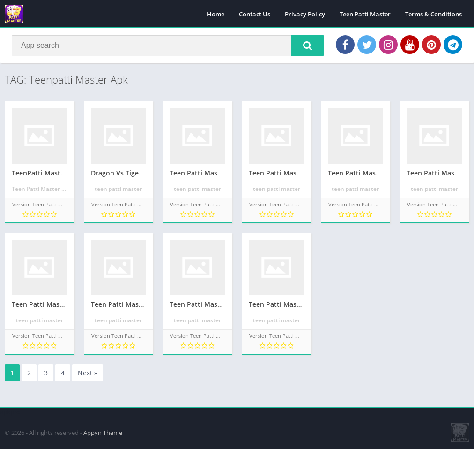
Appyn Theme (102, 432)
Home (215, 14)
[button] (307, 45)
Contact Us (254, 14)
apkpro (10, 412)
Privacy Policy (305, 14)
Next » (87, 372)
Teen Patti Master (365, 14)
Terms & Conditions (433, 14)
